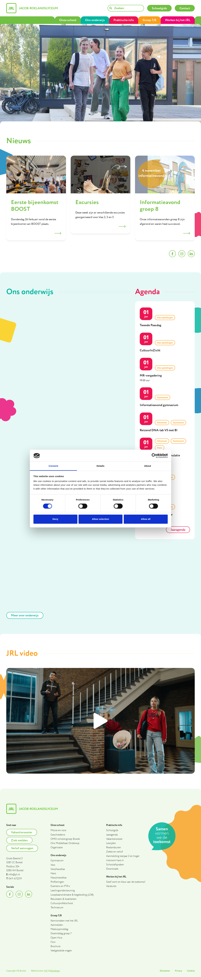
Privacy (178, 971)
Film (53, 942)
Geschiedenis (58, 834)
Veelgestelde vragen (61, 950)
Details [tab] (100, 466)
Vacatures (111, 886)
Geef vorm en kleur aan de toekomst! (125, 881)
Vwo (53, 865)
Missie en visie (58, 830)
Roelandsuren (113, 847)
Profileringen (57, 881)
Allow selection (100, 519)
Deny (55, 519)
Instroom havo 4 (115, 860)
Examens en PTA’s (60, 886)
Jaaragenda (112, 834)
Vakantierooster (114, 839)
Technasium (57, 907)
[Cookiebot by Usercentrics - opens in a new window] (154, 455)
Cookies (191, 971)
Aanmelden (57, 925)
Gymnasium (57, 860)
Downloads (112, 868)
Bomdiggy (55, 970)
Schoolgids (112, 830)
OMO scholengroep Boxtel (65, 839)
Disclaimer (165, 971)
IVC (46, 970)
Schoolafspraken (115, 864)
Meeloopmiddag (59, 929)
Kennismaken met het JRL (64, 920)
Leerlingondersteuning (63, 890)
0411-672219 (15, 878)
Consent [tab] (53, 466)
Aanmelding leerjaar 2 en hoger (122, 856)
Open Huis (56, 937)
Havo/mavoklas (59, 877)
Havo (53, 873)
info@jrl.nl (14, 874)
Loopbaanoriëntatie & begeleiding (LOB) (72, 894)
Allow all (145, 519)
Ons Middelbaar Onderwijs (65, 843)
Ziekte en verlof (114, 851)
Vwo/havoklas (58, 869)
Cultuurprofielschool (62, 903)
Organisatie (57, 847)
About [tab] (147, 466)
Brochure (55, 946)
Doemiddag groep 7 (61, 933)
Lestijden (111, 843)
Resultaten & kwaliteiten (63, 899)
